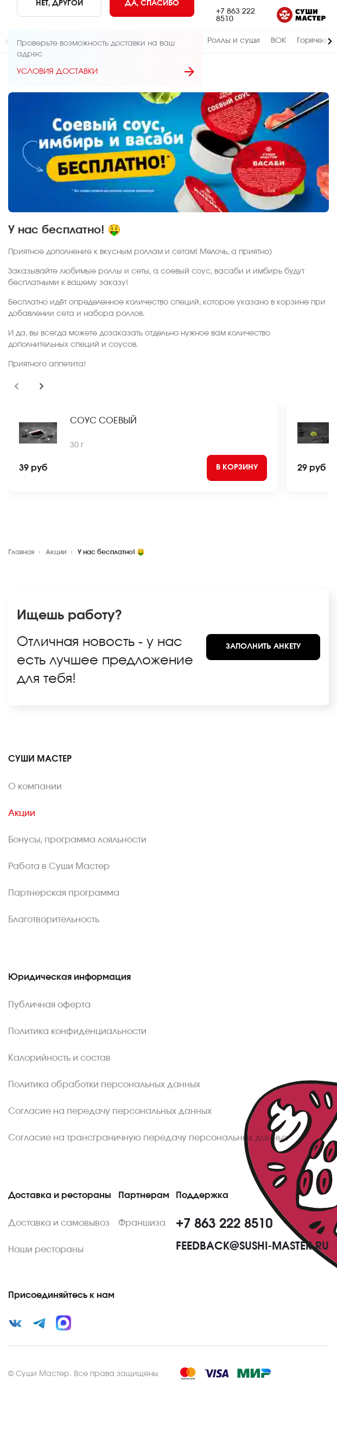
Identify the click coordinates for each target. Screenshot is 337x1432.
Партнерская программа (63, 893)
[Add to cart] (237, 468)
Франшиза (142, 1223)
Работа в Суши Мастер (59, 866)
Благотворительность (53, 919)
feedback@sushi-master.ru (252, 1246)
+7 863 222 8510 (235, 15)
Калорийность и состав (59, 1058)
